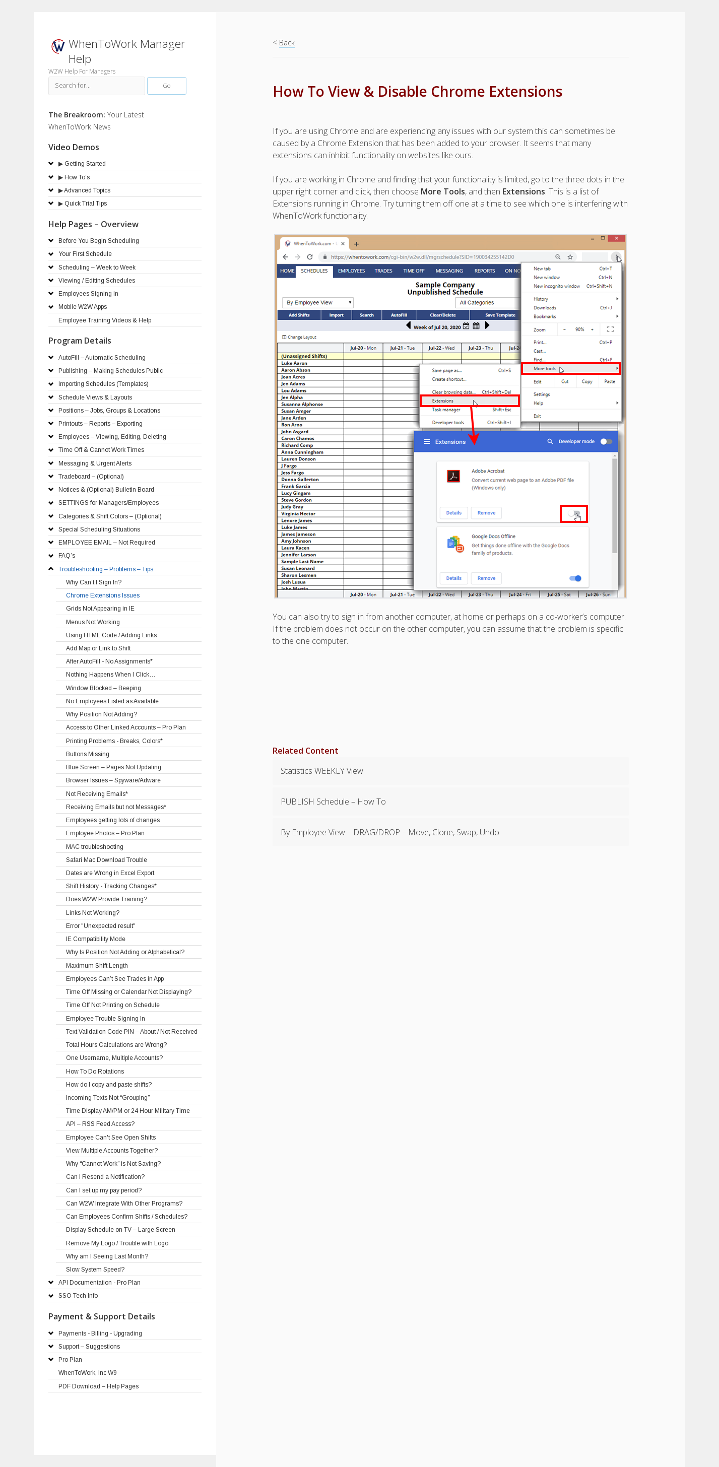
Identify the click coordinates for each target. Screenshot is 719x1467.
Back (287, 42)
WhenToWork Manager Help (127, 51)
